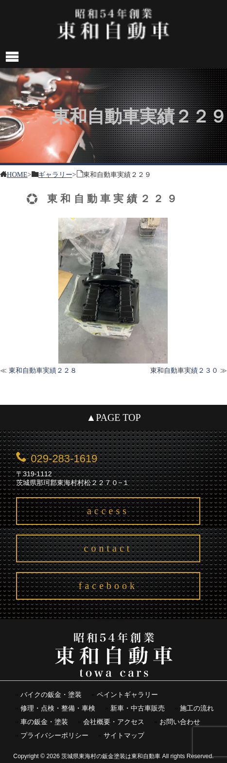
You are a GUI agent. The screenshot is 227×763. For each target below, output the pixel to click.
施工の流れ (197, 708)
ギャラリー (55, 173)
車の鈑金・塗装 (44, 722)
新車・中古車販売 (137, 708)
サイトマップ (124, 735)
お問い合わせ (179, 722)
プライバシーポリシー (54, 735)
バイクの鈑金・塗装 (51, 694)
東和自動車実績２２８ (43, 370)
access (108, 510)
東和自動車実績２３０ (184, 370)
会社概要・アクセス (113, 722)
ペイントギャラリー (127, 694)
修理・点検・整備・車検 (57, 708)
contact (108, 548)
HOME (17, 173)
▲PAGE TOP (113, 417)
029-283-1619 (64, 458)
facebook (108, 585)
